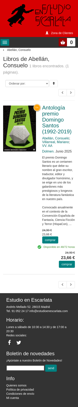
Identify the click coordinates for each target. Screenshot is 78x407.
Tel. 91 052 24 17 (17, 311)
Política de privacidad (20, 389)
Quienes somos (16, 385)
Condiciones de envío (20, 393)
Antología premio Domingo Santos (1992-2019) (57, 119)
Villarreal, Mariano (55, 142)
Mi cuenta (12, 398)
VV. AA (47, 146)
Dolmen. (48, 151)
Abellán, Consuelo (55, 138)
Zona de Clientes (62, 33)
